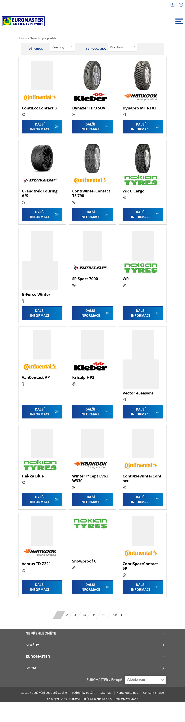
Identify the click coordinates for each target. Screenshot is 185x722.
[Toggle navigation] (179, 21)
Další (117, 615)
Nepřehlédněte (95, 633)
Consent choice (153, 693)
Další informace (40, 126)
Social (95, 668)
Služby (95, 645)
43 (84, 615)
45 (103, 615)
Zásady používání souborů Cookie (44, 693)
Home (23, 38)
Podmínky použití (84, 693)
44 (94, 615)
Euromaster (95, 656)
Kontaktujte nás (128, 693)
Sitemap (106, 693)
